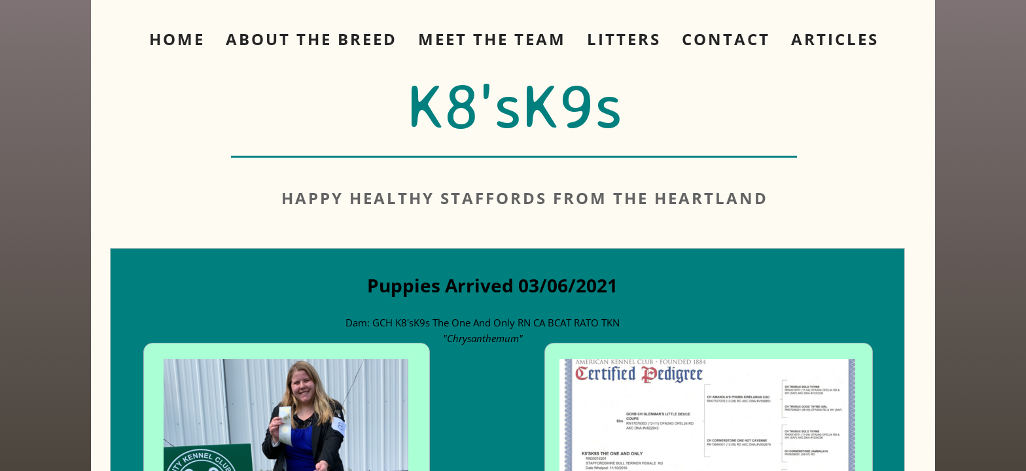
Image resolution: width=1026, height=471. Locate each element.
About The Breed (311, 39)
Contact (726, 39)
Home (177, 39)
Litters (624, 39)
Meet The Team (492, 39)
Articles (835, 39)
